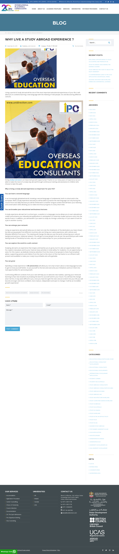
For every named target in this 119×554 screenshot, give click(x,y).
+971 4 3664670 (67, 507)
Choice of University (12, 505)
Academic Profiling (54, 9)
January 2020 (94, 277)
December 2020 (95, 242)
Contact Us (103, 9)
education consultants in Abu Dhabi (102, 359)
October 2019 (94, 286)
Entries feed (94, 467)
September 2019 (95, 289)
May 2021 (92, 226)
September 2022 (95, 176)
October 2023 (94, 138)
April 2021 (93, 229)
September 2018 (95, 324)
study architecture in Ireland (99, 397)
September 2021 (95, 214)
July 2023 (92, 144)
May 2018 (92, 337)
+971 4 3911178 (67, 502)
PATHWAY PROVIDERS (89, 9)
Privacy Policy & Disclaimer (49, 550)
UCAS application (95, 432)
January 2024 (94, 128)
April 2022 (93, 191)
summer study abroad (97, 426)
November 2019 (94, 283)
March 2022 (93, 195)
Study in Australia (96, 407)
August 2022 (94, 179)
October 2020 (94, 248)
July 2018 (92, 331)
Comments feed (95, 470)
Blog (59, 550)
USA (35, 505)
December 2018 (94, 315)
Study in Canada (95, 410)
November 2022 (95, 169)
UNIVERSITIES (76, 9)
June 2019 (92, 296)
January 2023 (94, 163)
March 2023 (93, 157)
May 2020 (92, 264)
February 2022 (94, 198)
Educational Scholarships (98, 370)
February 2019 (94, 308)
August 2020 (94, 255)
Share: (81, 293)
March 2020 (93, 270)
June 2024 (93, 112)
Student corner (95, 378)
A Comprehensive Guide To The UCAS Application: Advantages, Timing (100, 75)
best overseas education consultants (16, 293)
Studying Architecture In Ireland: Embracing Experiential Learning (100, 80)
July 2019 (92, 293)
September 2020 (95, 251)
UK (35, 495)
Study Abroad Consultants (99, 385)
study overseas (34, 293)
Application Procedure (13, 499)
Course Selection (11, 508)
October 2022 (94, 172)
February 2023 (94, 160)
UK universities (45, 293)
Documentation (11, 511)
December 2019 (94, 280)
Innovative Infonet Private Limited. (21, 550)
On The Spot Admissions (13, 514)
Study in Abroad (95, 404)
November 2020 (95, 245)
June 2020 (93, 261)
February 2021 (94, 236)
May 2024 (92, 116)
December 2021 (94, 204)
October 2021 (94, 210)
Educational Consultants (98, 367)
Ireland (36, 499)
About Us (41, 9)
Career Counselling (12, 502)
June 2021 (92, 223)
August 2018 (93, 327)
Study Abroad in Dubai (97, 391)
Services (66, 9)
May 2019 (92, 299)
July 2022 (92, 182)
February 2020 (94, 274)
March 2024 (93, 122)
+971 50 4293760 (67, 510)
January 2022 (94, 201)
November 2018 (94, 318)
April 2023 (93, 153)
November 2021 (94, 207)
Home (34, 9)
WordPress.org (95, 473)
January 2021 (94, 239)
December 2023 (94, 131)
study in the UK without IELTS (99, 416)
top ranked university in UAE (99, 429)
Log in (92, 463)
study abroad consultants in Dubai (101, 388)
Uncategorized (95, 435)
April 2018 (93, 340)
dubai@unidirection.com (69, 513)
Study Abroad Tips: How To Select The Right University (101, 70)
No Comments (77, 46)
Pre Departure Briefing (13, 517)
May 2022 (92, 188)
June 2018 (93, 334)
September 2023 (95, 141)
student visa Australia (97, 381)
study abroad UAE (96, 394)
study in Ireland (95, 413)
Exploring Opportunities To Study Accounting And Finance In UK (100, 60)
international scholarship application (99, 374)
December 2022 (94, 166)
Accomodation (10, 495)
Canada (36, 502)
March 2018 (93, 343)
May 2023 (92, 150)
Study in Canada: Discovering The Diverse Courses (99, 65)
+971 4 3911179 (67, 504)
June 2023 (93, 147)
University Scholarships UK (98, 445)
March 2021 (93, 233)
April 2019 (93, 302)
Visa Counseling (11, 521)
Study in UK (93, 419)
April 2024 (93, 119)
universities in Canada (97, 438)
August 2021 (93, 217)
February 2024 (94, 125)
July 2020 (93, 258)
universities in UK (95, 441)
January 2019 (94, 312)
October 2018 (94, 321)
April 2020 (93, 267)
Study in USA (93, 423)
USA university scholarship (98, 448)
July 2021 (92, 220)
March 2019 (93, 305)
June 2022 (93, 185)
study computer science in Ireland (101, 400)
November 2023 (95, 135)
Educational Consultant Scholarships (98, 363)
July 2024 (92, 109)
